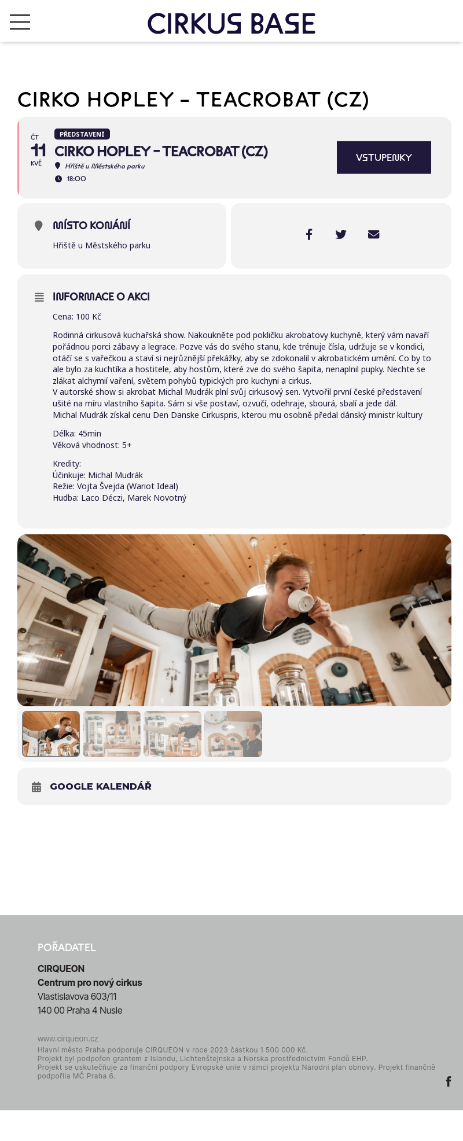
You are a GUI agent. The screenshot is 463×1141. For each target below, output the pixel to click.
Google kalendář (101, 811)
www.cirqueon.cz (68, 1064)
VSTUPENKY (384, 157)
